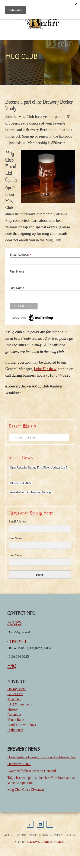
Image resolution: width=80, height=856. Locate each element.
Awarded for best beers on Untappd (31, 492)
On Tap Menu (16, 689)
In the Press (15, 730)
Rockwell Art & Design (45, 841)
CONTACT (17, 642)
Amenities (14, 714)
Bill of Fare (15, 694)
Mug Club (14, 699)
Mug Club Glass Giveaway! (26, 789)
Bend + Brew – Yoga (21, 725)
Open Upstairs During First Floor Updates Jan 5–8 (41, 757)
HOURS (14, 623)
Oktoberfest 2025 (20, 483)
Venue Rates (16, 719)
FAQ (11, 666)
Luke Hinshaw (45, 369)
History (12, 709)
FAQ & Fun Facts (19, 704)
